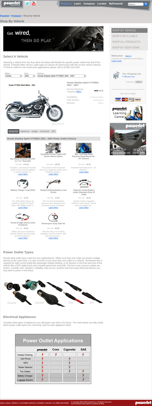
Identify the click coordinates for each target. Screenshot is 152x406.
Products (16, 16)
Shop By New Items (126, 47)
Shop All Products (126, 41)
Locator (102, 3)
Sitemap (40, 403)
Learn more (116, 61)
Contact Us (50, 403)
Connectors (44, 131)
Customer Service (28, 403)
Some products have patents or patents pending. (88, 403)
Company (89, 3)
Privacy (15, 403)
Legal (7, 403)
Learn (78, 3)
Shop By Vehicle (124, 30)
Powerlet (4, 16)
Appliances (24, 131)
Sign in (128, 56)
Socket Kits (13, 131)
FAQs (2, 403)
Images (35, 131)
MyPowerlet (116, 3)
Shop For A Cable (125, 36)
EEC (79, 91)
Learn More (23, 174)
